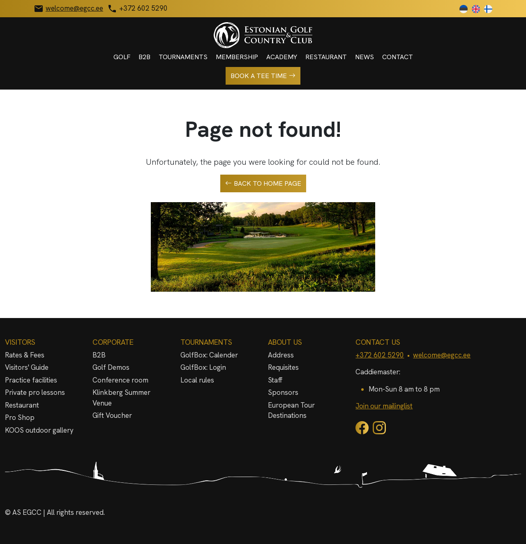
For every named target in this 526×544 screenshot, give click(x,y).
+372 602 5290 (379, 355)
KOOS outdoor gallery (39, 430)
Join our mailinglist (384, 405)
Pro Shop (20, 417)
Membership (237, 57)
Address (281, 355)
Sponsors (283, 392)
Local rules (197, 380)
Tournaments (183, 57)
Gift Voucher (112, 415)
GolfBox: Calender (209, 355)
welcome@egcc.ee (442, 355)
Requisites (283, 367)
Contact (397, 57)
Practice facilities (31, 380)
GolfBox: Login (203, 367)
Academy (281, 57)
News (364, 57)
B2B (144, 57)
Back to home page (263, 184)
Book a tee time (263, 76)
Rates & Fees (24, 355)
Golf (121, 57)
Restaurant (326, 57)
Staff (275, 380)
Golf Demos (110, 367)
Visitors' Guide (26, 367)
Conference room (120, 380)
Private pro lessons (35, 392)
